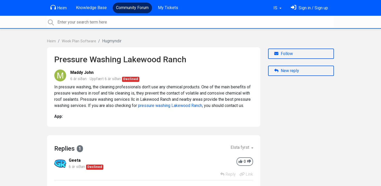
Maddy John (82, 72)
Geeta (75, 160)
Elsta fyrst (240, 147)
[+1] (240, 162)
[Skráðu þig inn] (309, 8)
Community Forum (132, 7)
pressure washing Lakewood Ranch (170, 105)
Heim (58, 7)
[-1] (249, 162)
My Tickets (168, 7)
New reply (286, 70)
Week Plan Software (79, 41)
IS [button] (275, 7)
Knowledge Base (91, 7)
